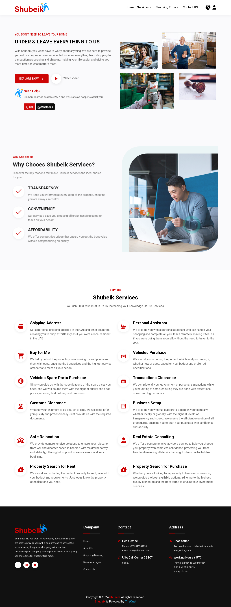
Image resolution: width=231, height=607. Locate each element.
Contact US (190, 7)
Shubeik (114, 597)
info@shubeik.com (139, 550)
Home (130, 7)
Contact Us (89, 569)
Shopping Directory (93, 555)
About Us (88, 548)
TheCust (130, 601)
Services (144, 7)
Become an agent (92, 562)
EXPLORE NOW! (31, 95)
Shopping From (167, 7)
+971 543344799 (138, 546)
